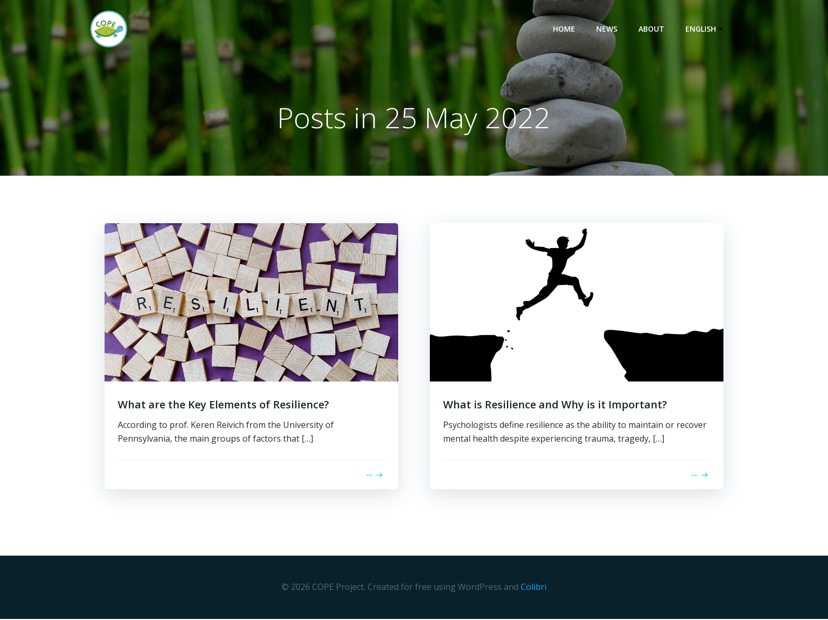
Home (567, 29)
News (609, 29)
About (654, 29)
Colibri (534, 589)
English (709, 29)
